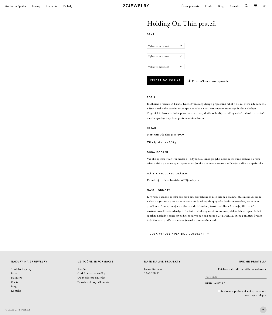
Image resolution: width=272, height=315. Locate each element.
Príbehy (68, 6)
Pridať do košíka (165, 80)
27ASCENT (151, 273)
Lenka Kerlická (153, 269)
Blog (221, 6)
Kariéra (82, 269)
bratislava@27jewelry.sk (184, 180)
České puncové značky (91, 273)
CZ (265, 6)
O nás (208, 6)
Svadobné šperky (15, 6)
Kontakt (234, 6)
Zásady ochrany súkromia (93, 282)
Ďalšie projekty (190, 6)
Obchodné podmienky (91, 277)
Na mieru (52, 6)
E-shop (36, 6)
